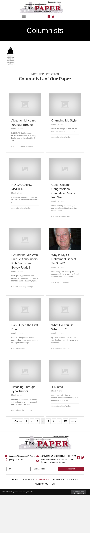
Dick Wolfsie (66, 137)
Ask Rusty (55, 282)
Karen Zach (65, 348)
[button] (71, 469)
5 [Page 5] (48, 421)
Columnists (28, 146)
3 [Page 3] (37, 421)
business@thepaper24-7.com (22, 456)
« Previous (18, 421)
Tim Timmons (26, 410)
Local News (65, 216)
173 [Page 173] (65, 421)
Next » (73, 421)
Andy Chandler (17, 146)
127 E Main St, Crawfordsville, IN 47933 (58, 456)
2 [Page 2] (31, 421)
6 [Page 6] (53, 421)
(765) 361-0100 (16, 460)
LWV (23, 348)
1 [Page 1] (26, 421)
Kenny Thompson (28, 287)
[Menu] (24, 17)
